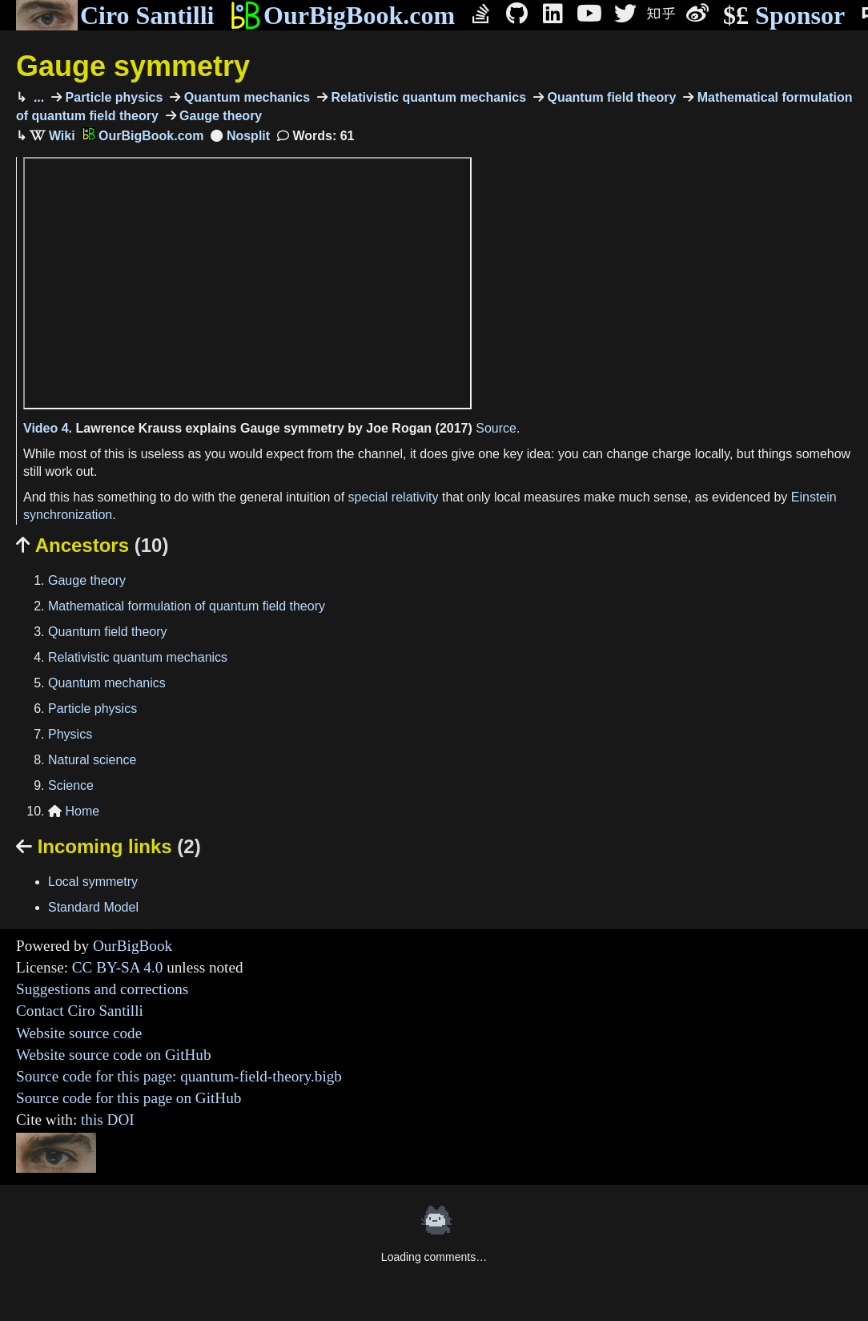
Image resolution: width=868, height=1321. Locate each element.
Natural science (92, 760)
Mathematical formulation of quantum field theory (186, 606)
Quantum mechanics (245, 97)
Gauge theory (219, 116)
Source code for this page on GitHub (128, 1097)
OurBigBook (132, 945)
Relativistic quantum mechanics (427, 97)
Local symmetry (93, 881)
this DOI (108, 1119)
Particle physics (112, 97)
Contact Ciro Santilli (79, 1010)
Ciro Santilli (115, 15)
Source (496, 428)
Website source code (79, 1033)
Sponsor (784, 15)
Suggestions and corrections (102, 989)
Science (71, 785)
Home (73, 811)
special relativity (393, 497)
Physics (70, 734)
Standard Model (93, 907)
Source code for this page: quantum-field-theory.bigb (179, 1076)
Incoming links (108, 846)
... (37, 97)
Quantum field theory (610, 97)
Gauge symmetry (133, 66)
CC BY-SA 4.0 (117, 967)
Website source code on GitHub (113, 1054)
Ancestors (92, 545)
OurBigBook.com (342, 15)
